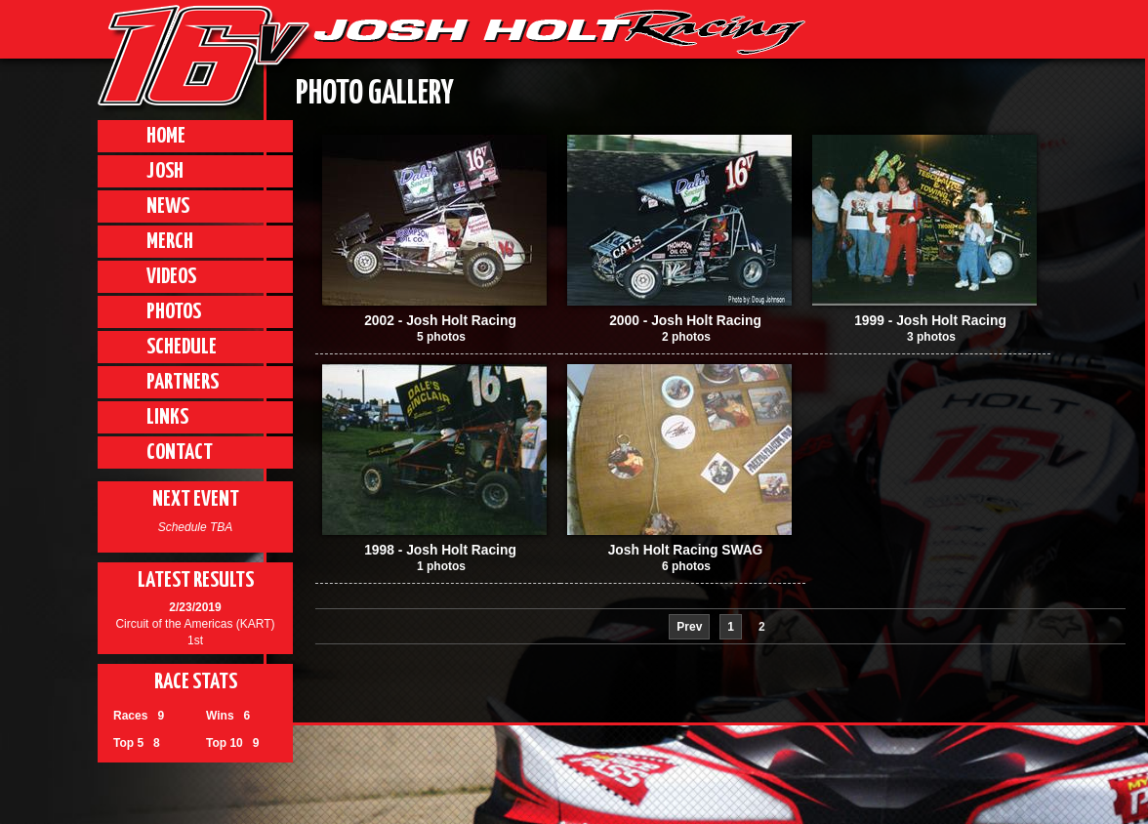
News (167, 206)
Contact (179, 452)
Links (167, 417)
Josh (165, 171)
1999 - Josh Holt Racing (930, 320)
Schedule (181, 347)
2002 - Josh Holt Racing (440, 320)
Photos (173, 312)
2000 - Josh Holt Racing (685, 320)
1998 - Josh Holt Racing (440, 550)
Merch (169, 241)
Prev (689, 627)
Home (165, 136)
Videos (171, 277)
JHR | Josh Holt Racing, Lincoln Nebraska (559, 32)
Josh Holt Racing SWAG (685, 550)
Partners (182, 382)
